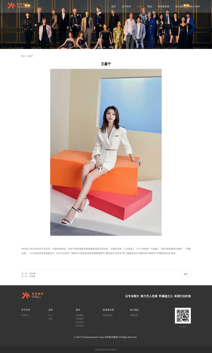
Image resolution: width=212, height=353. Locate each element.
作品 (50, 318)
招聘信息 (134, 315)
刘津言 (32, 276)
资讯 (148, 6)
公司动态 (79, 322)
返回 (186, 274)
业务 (138, 6)
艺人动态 (79, 325)
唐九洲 (32, 273)
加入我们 (178, 6)
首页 (112, 6)
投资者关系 (162, 6)
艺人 (23, 56)
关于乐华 (125, 6)
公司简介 (25, 315)
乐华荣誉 (79, 318)
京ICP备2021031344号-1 (106, 349)
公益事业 (79, 315)
